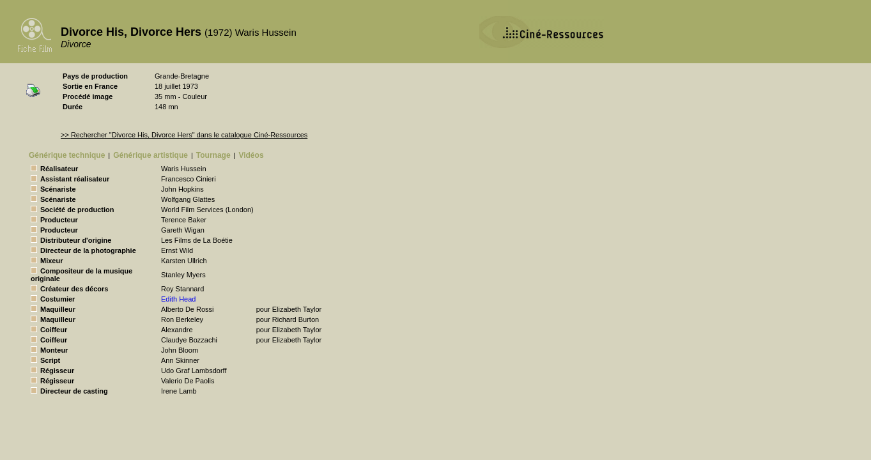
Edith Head (178, 299)
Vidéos (250, 155)
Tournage (213, 155)
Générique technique (67, 155)
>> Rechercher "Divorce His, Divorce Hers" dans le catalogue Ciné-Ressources (184, 135)
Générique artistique (150, 155)
